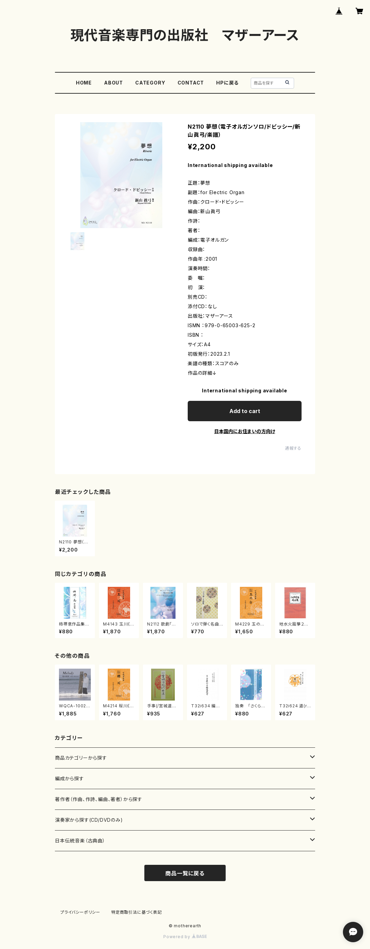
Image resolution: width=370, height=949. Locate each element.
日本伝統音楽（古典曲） (80, 840)
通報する (293, 448)
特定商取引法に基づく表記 (136, 912)
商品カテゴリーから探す (81, 758)
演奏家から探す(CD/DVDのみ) (89, 820)
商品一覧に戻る (185, 873)
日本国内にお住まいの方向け (244, 431)
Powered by (185, 936)
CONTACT (191, 83)
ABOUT (113, 83)
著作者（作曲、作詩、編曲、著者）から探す (98, 799)
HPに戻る (227, 83)
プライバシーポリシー (80, 912)
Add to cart (244, 411)
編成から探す (69, 778)
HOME (84, 83)
